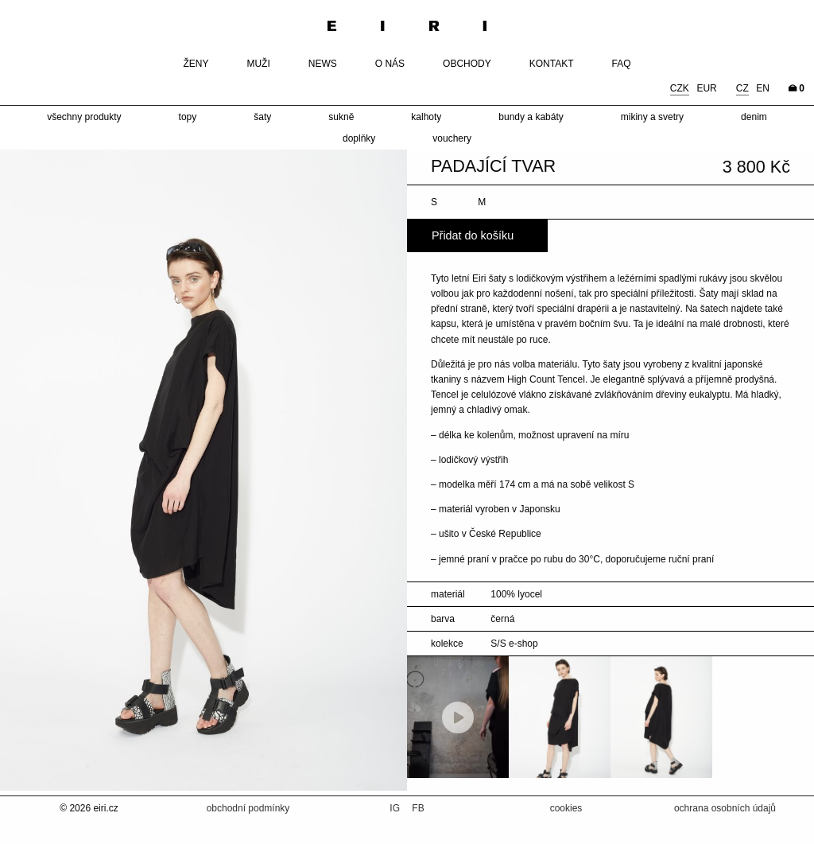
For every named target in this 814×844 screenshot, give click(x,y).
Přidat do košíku (473, 235)
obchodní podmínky (248, 808)
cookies (566, 808)
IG (396, 808)
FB (418, 808)
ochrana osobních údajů (725, 808)
